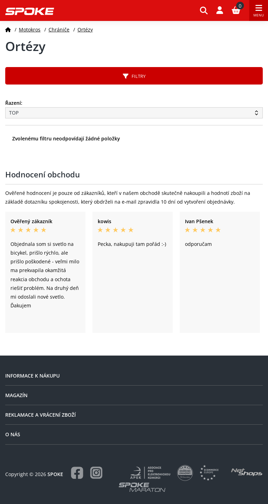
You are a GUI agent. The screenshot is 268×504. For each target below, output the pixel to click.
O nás (12, 434)
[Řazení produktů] (134, 112)
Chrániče (59, 29)
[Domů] (8, 29)
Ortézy (85, 29)
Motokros (29, 29)
